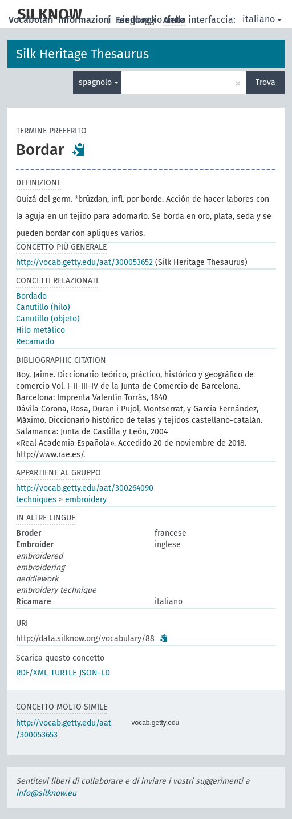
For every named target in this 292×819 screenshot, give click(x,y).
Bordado (31, 296)
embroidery (86, 499)
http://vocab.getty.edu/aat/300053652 (84, 262)
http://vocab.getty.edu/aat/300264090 (84, 488)
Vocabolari (32, 19)
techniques (36, 499)
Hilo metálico (40, 330)
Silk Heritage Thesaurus (82, 54)
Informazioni (85, 19)
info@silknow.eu (46, 793)
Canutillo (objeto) (48, 319)
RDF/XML (32, 673)
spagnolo (99, 82)
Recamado (35, 342)
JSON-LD (94, 673)
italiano (262, 19)
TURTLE (63, 673)
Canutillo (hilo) (43, 307)
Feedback (137, 19)
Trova (265, 82)
